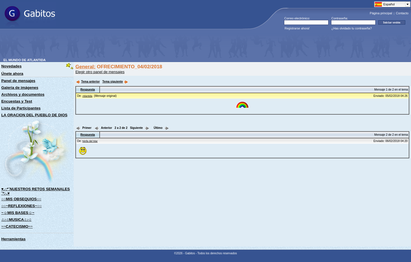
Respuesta (87, 89)
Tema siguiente (115, 81)
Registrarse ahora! (297, 28)
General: (85, 66)
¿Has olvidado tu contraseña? (351, 28)
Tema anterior (88, 81)
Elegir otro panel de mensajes (99, 72)
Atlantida (87, 96)
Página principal (381, 13)
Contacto (402, 13)
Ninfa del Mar (90, 141)
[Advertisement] (107, 45)
